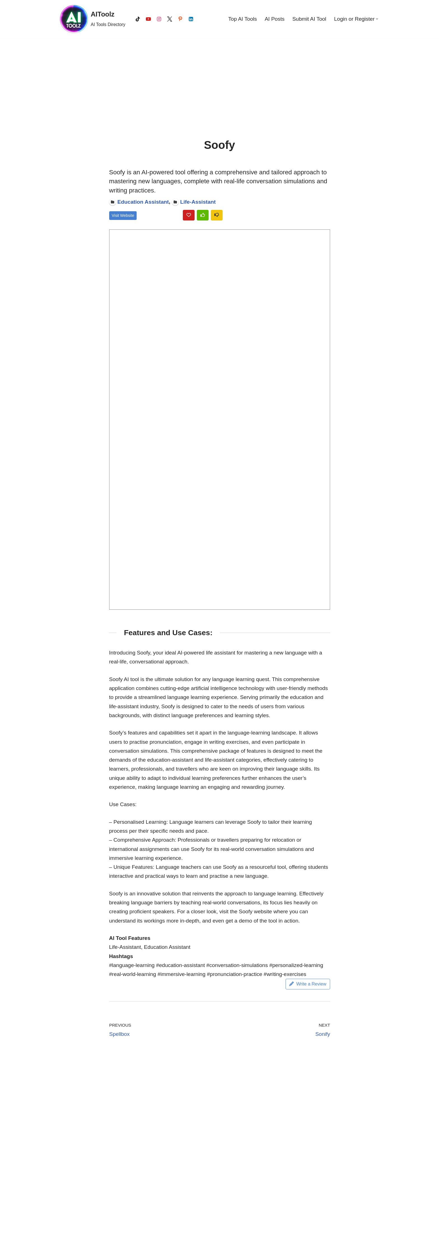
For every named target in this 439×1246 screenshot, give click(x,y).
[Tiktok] (138, 19)
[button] (377, 19)
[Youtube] (148, 19)
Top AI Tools (242, 19)
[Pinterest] (180, 19)
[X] (170, 19)
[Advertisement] (219, 80)
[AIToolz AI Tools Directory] (92, 19)
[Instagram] (159, 19)
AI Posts (274, 19)
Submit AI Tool (309, 19)
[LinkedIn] (191, 19)
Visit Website (123, 215)
